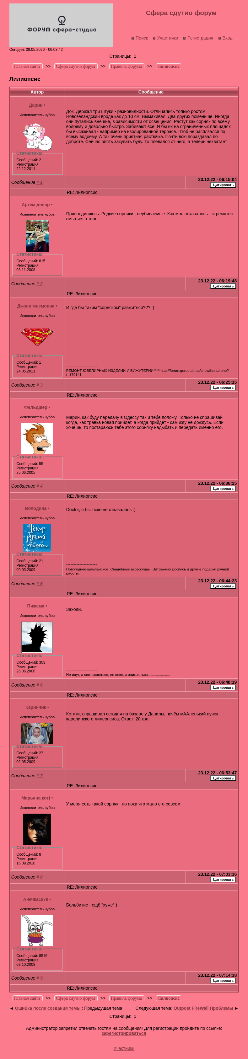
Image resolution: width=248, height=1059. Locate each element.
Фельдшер (35, 407)
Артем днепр (36, 204)
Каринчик (35, 707)
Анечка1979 (35, 899)
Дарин (35, 105)
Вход (225, 37)
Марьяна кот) (35, 797)
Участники (165, 37)
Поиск (139, 37)
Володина (35, 508)
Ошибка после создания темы (48, 1008)
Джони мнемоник (35, 305)
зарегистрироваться (124, 1033)
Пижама (36, 605)
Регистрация (198, 37)
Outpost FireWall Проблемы (203, 1008)
